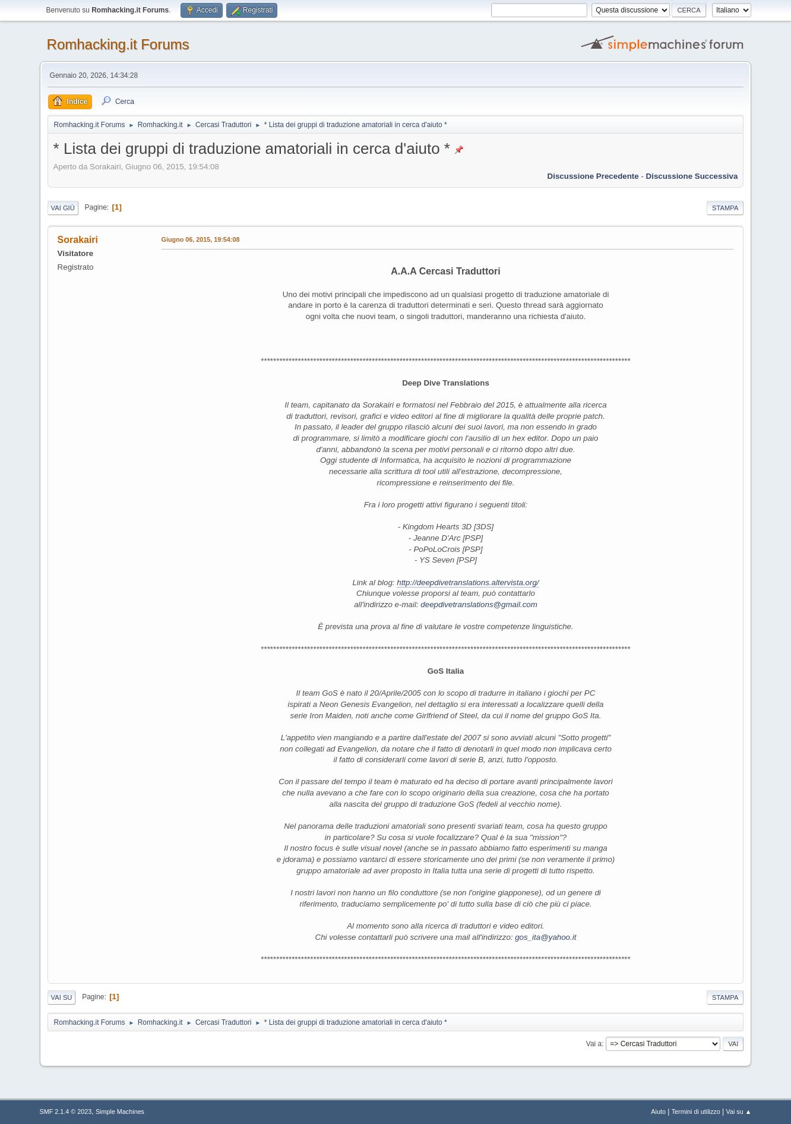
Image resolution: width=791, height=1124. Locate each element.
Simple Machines (120, 1111)
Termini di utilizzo (696, 1111)
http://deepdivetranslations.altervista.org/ (468, 582)
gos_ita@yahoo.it (545, 937)
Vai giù (63, 207)
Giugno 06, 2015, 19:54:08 (201, 239)
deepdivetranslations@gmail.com (478, 604)
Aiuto (658, 1111)
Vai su (61, 997)
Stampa (725, 207)
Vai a (594, 1044)
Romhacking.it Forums (118, 44)
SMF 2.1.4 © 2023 (66, 1111)
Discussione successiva (692, 176)
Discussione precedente (593, 176)
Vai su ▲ (739, 1111)
